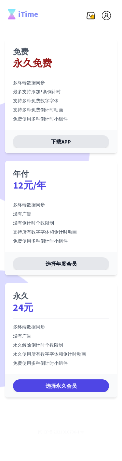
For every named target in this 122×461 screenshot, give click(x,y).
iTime (23, 14)
